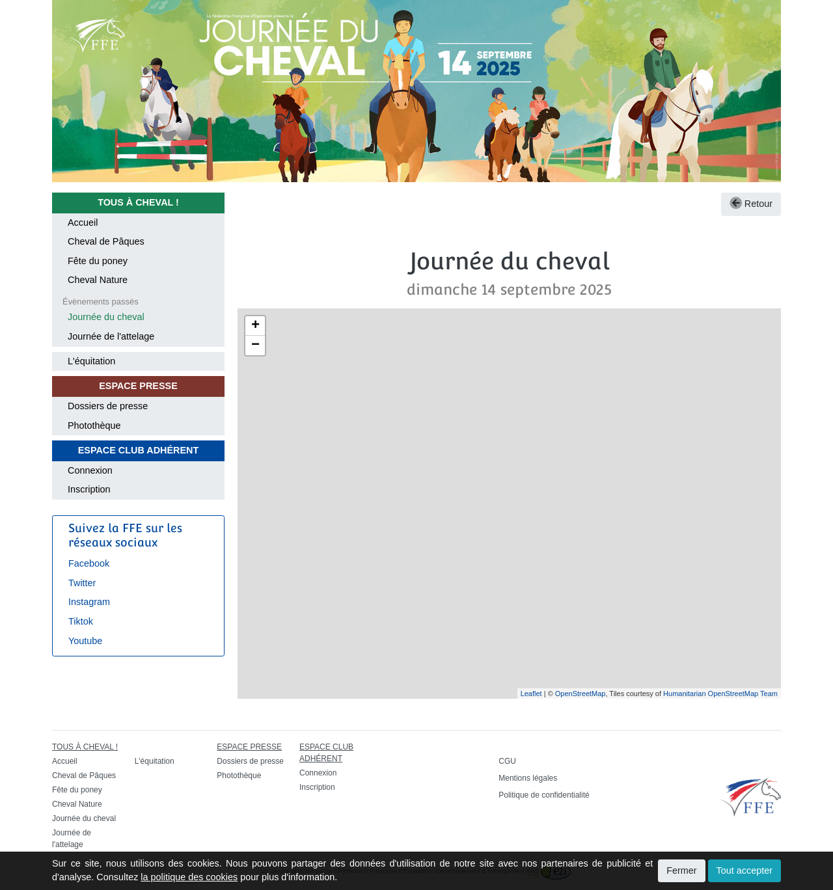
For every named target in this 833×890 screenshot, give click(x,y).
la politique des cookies (189, 877)
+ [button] (255, 326)
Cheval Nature (98, 280)
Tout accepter (744, 870)
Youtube (85, 641)
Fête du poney (98, 261)
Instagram (89, 602)
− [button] (255, 345)
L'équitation (91, 361)
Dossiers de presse (108, 406)
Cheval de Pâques (106, 241)
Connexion (90, 470)
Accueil (83, 222)
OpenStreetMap (580, 693)
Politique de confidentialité (543, 795)
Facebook (88, 563)
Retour (751, 203)
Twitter (82, 583)
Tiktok (80, 621)
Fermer (681, 870)
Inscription (89, 489)
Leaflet (531, 693)
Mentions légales (527, 778)
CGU (507, 761)
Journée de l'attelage (111, 336)
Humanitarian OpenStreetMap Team (720, 693)
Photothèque (94, 425)
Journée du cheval (106, 317)
